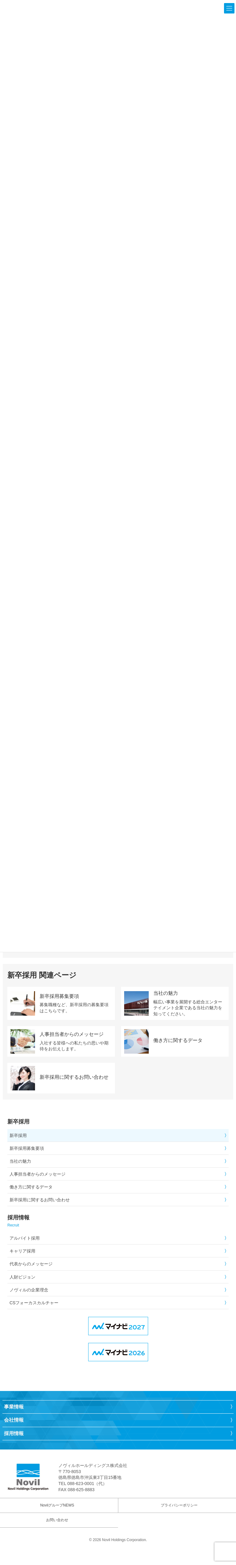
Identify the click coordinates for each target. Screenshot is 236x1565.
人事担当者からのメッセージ (37, 1174)
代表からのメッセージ (31, 1263)
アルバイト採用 (25, 1238)
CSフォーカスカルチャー (34, 1302)
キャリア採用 (22, 1251)
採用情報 (14, 1433)
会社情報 (14, 1420)
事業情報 (14, 1406)
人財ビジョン (22, 1277)
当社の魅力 (20, 1161)
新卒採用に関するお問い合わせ (40, 1199)
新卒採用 (18, 1135)
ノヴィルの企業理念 (29, 1289)
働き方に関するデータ (31, 1186)
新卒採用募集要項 (27, 1148)
